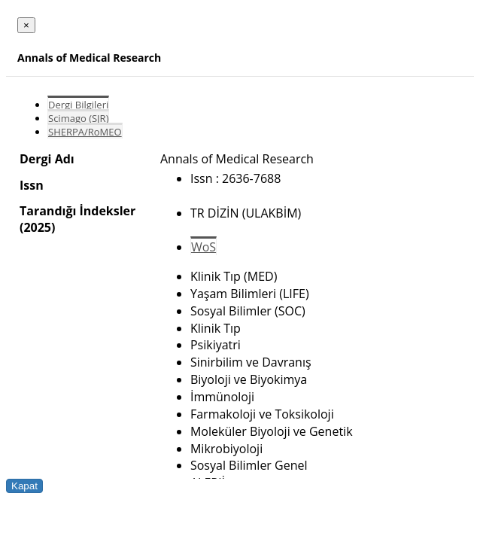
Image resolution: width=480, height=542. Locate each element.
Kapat (24, 486)
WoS (203, 247)
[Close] (26, 25)
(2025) (37, 227)
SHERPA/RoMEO (85, 132)
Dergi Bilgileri (78, 104)
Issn (32, 185)
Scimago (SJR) (78, 118)
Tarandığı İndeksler (77, 210)
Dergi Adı (47, 159)
